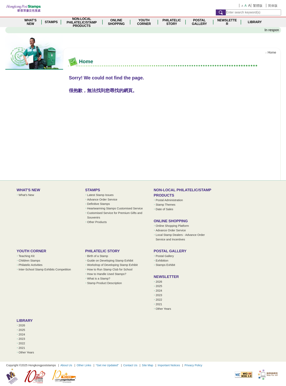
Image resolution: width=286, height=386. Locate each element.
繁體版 (257, 5)
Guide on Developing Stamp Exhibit (110, 260)
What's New (28, 190)
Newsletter (166, 277)
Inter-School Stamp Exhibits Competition (45, 269)
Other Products (97, 222)
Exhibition (162, 260)
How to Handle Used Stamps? (106, 274)
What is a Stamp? (98, 278)
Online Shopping (171, 221)
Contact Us (130, 365)
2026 (159, 281)
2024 (159, 290)
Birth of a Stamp (97, 256)
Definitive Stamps (98, 203)
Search (221, 12)
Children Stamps (29, 260)
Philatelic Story (102, 251)
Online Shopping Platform (172, 225)
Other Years (163, 308)
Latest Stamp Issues (100, 195)
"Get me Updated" (107, 365)
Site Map (147, 365)
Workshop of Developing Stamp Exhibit (112, 264)
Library (25, 320)
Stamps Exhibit (165, 264)
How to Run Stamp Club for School (110, 269)
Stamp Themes (165, 204)
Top (273, 173)
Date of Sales (164, 209)
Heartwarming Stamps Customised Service (115, 208)
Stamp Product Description (104, 283)
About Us (66, 365)
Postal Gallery (170, 251)
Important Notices (169, 365)
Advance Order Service (102, 199)
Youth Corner (31, 251)
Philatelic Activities (31, 264)
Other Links (84, 365)
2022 (159, 299)
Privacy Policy (193, 365)
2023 (159, 295)
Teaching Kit (26, 256)
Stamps (92, 190)
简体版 (272, 5)
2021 (159, 304)
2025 (159, 286)
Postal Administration (169, 200)
